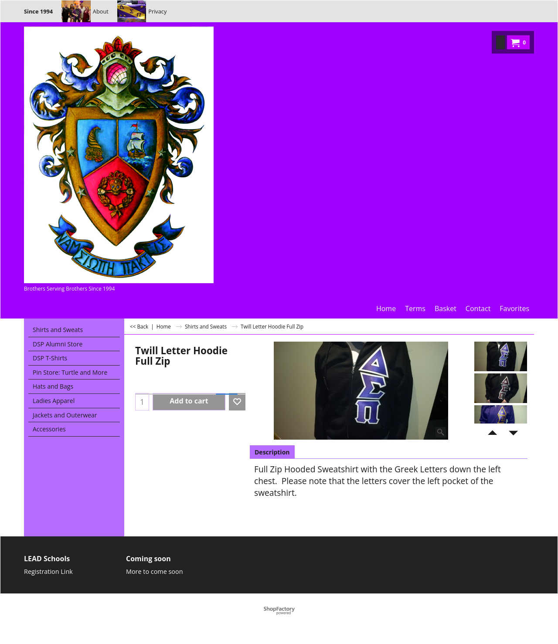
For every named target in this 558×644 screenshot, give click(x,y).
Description (272, 452)
